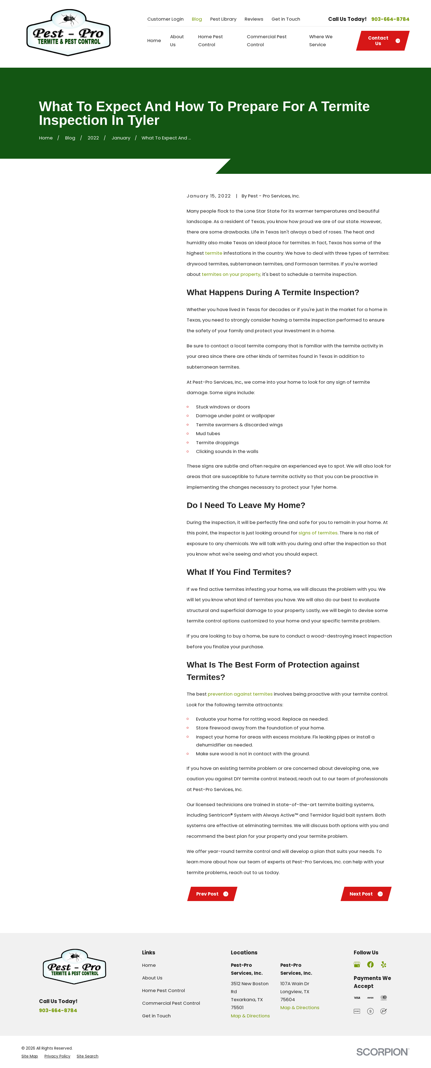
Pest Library (223, 19)
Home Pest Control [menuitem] (210, 40)
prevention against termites (240, 694)
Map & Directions (250, 1015)
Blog (197, 19)
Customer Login (165, 19)
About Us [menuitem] (177, 40)
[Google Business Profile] (357, 964)
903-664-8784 (390, 19)
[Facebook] (370, 964)
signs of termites (318, 532)
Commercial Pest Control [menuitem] (267, 40)
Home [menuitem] (154, 40)
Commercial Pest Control (171, 1003)
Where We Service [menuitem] (321, 40)
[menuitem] (29, 1056)
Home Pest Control (163, 990)
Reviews (254, 19)
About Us (152, 977)
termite (213, 253)
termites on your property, (231, 274)
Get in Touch (286, 19)
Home (149, 965)
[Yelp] (383, 964)
